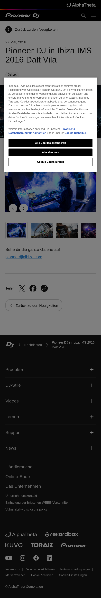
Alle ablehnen (50, 152)
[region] (51, 125)
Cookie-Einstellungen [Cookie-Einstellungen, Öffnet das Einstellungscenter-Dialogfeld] (50, 161)
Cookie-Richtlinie (75, 133)
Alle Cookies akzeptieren (50, 143)
